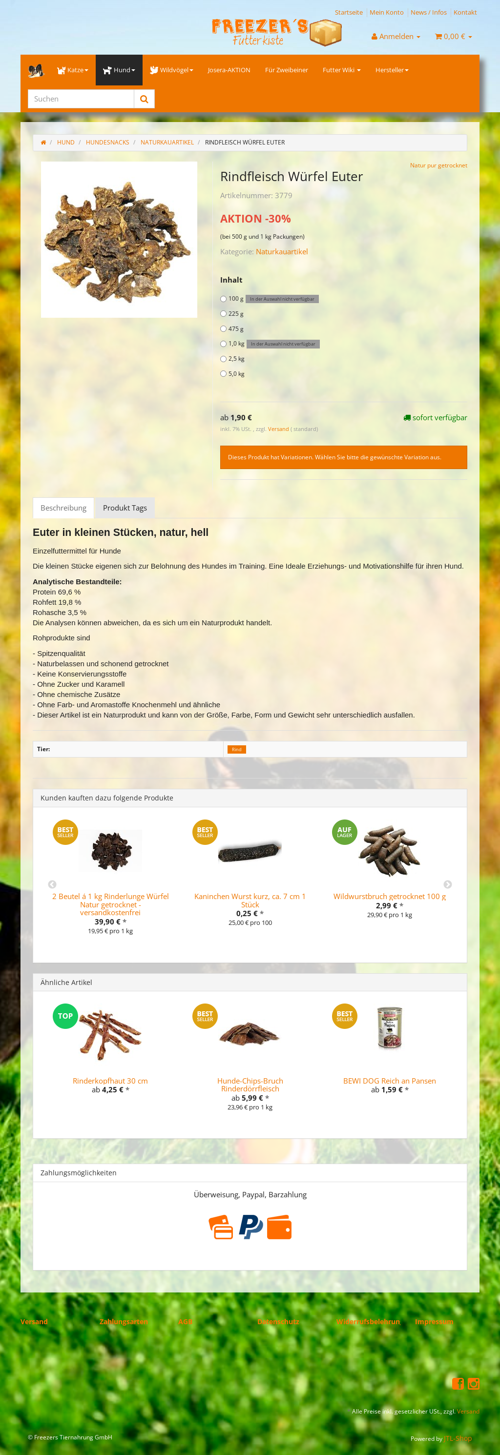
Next (447, 885)
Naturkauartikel (282, 251)
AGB (185, 1321)
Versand (279, 428)
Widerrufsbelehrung (370, 1321)
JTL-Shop (458, 1438)
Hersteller (392, 69)
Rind (237, 749)
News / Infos (429, 12)
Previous (52, 885)
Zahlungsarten (124, 1321)
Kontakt (465, 12)
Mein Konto (387, 12)
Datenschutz (278, 1321)
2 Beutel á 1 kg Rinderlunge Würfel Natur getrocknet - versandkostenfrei (110, 904)
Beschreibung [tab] (63, 507)
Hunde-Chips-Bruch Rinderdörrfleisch (250, 1085)
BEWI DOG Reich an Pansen (389, 1081)
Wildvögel (171, 69)
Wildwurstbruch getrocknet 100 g (389, 896)
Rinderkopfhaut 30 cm (110, 1081)
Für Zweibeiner (286, 69)
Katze (72, 69)
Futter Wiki (342, 69)
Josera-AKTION (229, 69)
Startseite (349, 12)
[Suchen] (81, 98)
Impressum (434, 1321)
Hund (119, 69)
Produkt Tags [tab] (125, 507)
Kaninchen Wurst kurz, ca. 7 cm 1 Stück (250, 900)
